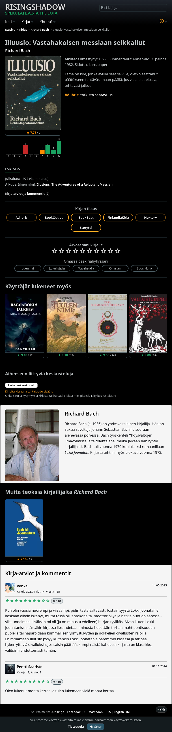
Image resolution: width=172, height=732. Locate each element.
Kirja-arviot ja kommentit (38, 573)
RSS (108, 712)
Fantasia (12, 169)
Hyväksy (95, 726)
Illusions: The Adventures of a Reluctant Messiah (75, 184)
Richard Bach (17, 50)
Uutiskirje (57, 712)
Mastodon (96, 712)
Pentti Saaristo (29, 666)
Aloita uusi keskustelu (21, 385)
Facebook (74, 712)
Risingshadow (35, 9)
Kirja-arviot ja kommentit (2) (27, 193)
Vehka (22, 585)
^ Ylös (161, 709)
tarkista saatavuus (96, 94)
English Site (122, 712)
